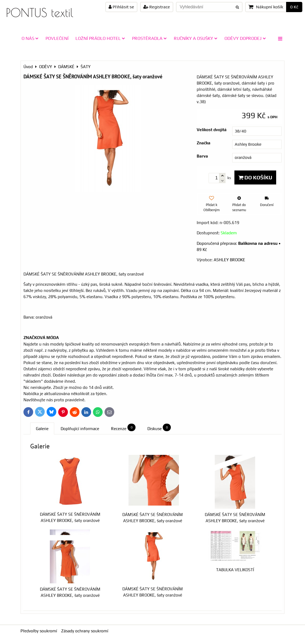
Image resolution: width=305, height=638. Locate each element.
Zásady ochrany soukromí (84, 631)
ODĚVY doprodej (245, 38)
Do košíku (255, 177)
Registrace (156, 6)
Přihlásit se (121, 6)
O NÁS (30, 38)
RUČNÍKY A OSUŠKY (195, 38)
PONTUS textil (39, 12)
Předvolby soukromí (38, 631)
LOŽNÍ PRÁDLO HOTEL (100, 38)
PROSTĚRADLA (149, 38)
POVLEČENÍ (57, 38)
